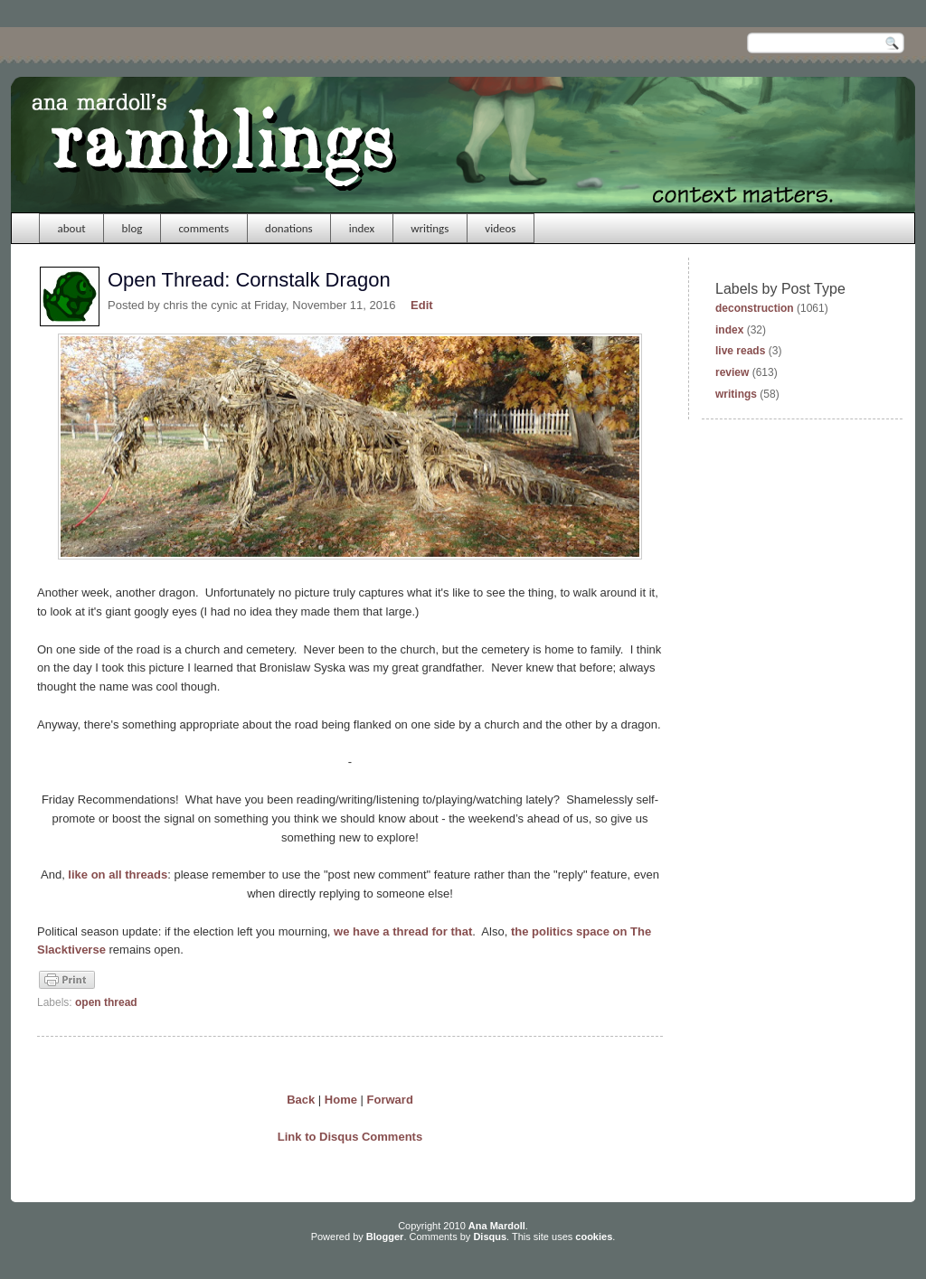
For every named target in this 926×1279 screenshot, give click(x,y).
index (362, 228)
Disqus (489, 1236)
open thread (106, 1002)
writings (430, 228)
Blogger (385, 1236)
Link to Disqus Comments (350, 1136)
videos (500, 228)
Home (341, 1099)
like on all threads (117, 874)
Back (301, 1099)
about (72, 228)
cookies (593, 1236)
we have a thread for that (403, 931)
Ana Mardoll (496, 1225)
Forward (390, 1099)
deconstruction (754, 308)
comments (203, 228)
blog (132, 228)
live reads (740, 350)
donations (289, 228)
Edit (422, 305)
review (732, 372)
